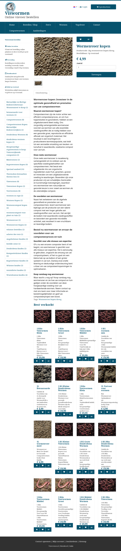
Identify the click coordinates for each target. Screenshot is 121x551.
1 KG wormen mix (105, 330)
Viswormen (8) (12, 181)
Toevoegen (96, 74)
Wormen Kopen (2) (14, 200)
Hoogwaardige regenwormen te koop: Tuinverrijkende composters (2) (16, 151)
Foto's (48, 24)
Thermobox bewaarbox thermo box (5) (16, 175)
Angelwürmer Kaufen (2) (17, 239)
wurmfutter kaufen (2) (16, 270)
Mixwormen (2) (13, 159)
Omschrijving (41, 93)
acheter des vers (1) (14, 234)
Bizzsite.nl (64, 546)
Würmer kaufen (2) (14, 265)
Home (12, 24)
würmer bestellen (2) (15, 229)
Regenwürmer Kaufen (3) (17, 260)
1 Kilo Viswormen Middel (85, 330)
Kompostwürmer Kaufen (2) (17, 254)
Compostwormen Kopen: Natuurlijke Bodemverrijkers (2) (17, 127)
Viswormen (17, 13)
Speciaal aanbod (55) (15, 169)
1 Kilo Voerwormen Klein (86, 388)
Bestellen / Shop (30, 24)
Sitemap (82, 541)
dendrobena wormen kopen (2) (15, 140)
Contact (96, 24)
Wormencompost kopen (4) (16, 206)
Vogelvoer (80, 24)
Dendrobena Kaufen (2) (16, 248)
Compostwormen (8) (15, 119)
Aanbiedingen (39, 30)
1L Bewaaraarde (43, 387)
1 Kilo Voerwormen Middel (43, 499)
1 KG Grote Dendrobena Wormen (86, 443)
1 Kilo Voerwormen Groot (64, 499)
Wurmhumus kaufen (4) (16, 275)
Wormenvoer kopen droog (50, 299)
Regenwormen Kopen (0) (17, 164)
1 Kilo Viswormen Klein (42, 330)
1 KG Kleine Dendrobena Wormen (64, 388)
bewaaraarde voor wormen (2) (14, 113)
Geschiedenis (71, 541)
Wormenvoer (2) (13, 220)
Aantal (79, 63)
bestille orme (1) (13, 244)
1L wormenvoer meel (43, 443)
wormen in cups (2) (14, 195)
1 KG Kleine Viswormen (63, 442)
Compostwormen (17, 30)
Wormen (63, 24)
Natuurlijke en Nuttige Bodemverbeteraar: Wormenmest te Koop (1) (17, 105)
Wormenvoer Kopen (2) (16, 225)
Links (71, 546)
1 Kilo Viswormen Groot (63, 330)
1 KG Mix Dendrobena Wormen (107, 443)
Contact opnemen (43, 541)
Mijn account (58, 541)
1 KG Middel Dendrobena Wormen (86, 499)
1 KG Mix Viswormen (106, 498)
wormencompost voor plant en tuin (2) (16, 213)
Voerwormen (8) (13, 191)
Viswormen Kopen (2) (15, 186)
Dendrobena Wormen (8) (17, 134)
